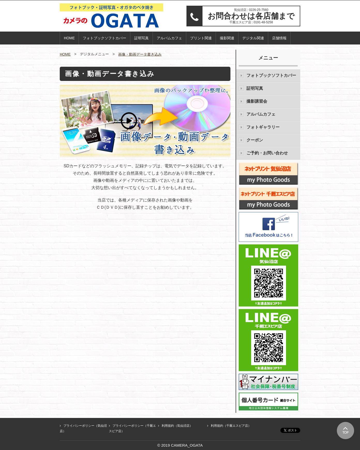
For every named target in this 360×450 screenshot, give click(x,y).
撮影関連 (227, 38)
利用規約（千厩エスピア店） (231, 426)
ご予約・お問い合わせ (267, 153)
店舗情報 (279, 38)
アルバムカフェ (169, 38)
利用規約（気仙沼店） (177, 426)
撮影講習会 (256, 101)
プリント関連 (201, 38)
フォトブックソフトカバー (104, 38)
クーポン (254, 140)
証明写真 (141, 38)
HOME (69, 38)
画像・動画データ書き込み (140, 54)
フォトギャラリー (263, 127)
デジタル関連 (253, 38)
